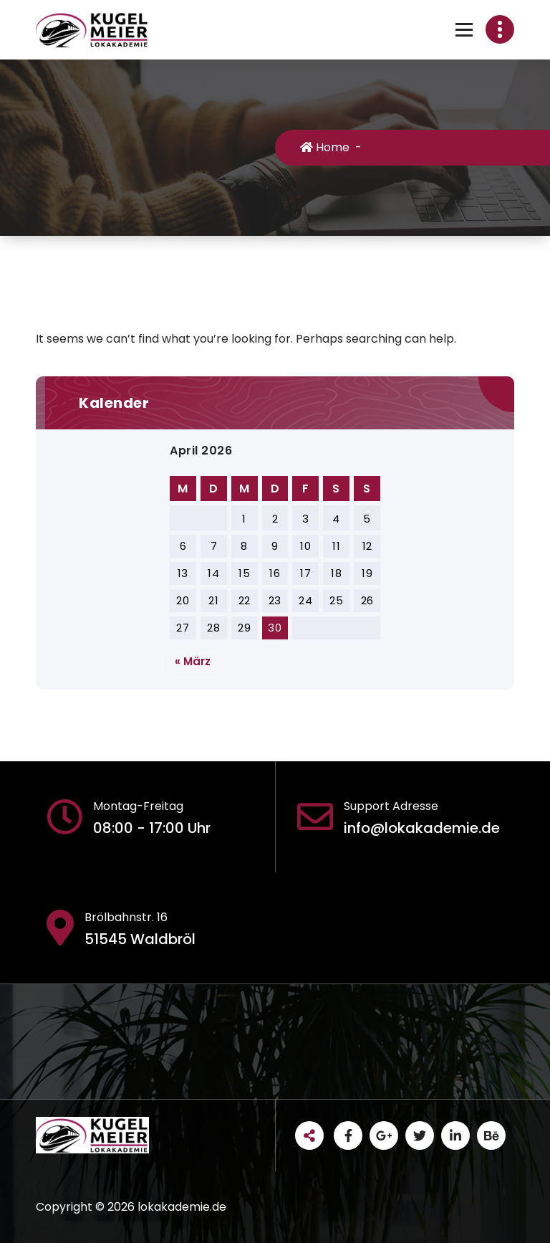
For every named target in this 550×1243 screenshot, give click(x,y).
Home (324, 147)
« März (193, 661)
